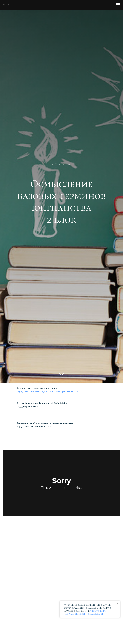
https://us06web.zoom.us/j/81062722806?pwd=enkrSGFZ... (48, 391)
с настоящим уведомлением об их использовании (85, 612)
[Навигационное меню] (118, 4)
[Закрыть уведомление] (117, 603)
